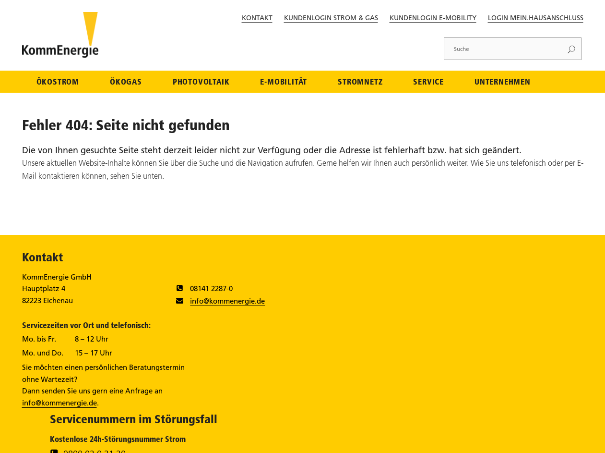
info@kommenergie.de (214, 301)
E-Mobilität (283, 82)
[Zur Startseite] (61, 56)
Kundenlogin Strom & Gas (331, 17)
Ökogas (126, 82)
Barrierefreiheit (464, 439)
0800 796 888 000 (435, 328)
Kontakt (257, 17)
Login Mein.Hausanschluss (535, 17)
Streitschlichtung (521, 439)
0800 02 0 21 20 (431, 293)
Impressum (371, 439)
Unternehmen (503, 82)
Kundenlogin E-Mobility (433, 17)
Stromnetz (360, 82)
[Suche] (503, 49)
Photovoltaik (201, 82)
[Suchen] (571, 49)
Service (428, 82)
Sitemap (568, 439)
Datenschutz (415, 439)
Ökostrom (57, 82)
